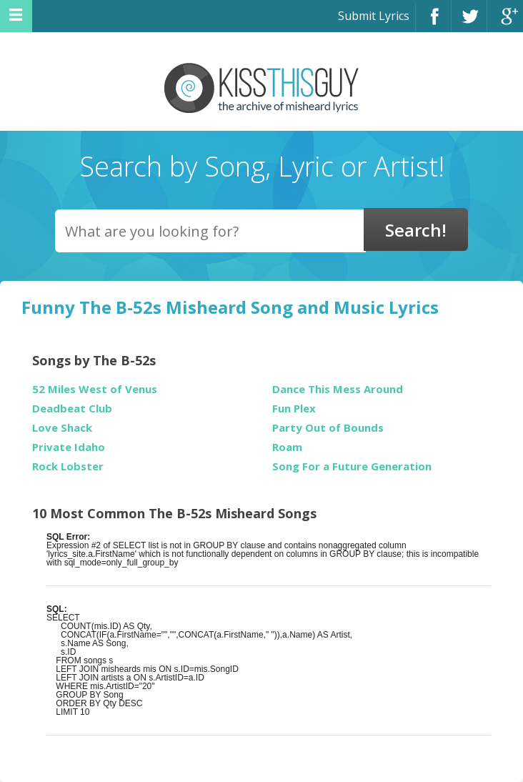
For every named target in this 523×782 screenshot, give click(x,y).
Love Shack (62, 427)
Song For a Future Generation (352, 466)
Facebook (433, 22)
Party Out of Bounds (328, 427)
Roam (287, 447)
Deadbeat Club (72, 408)
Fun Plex (294, 408)
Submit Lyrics (373, 16)
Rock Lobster (68, 466)
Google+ (505, 22)
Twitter (469, 22)
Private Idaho (68, 447)
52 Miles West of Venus (94, 389)
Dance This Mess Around (337, 389)
